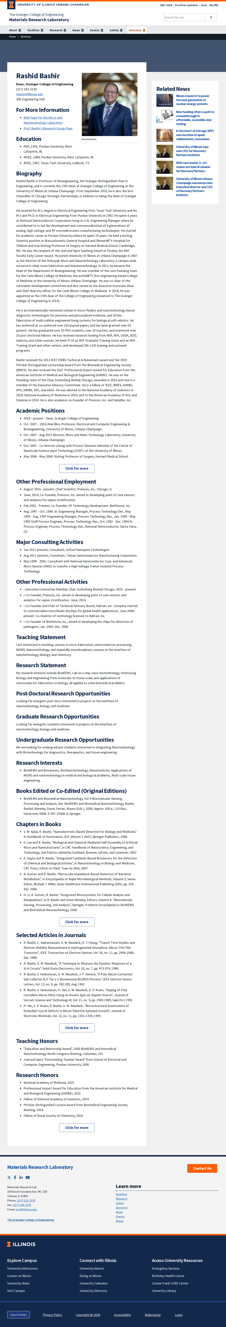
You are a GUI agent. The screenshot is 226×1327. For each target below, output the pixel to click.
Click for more (77, 468)
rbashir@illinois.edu (29, 94)
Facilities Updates (186, 5)
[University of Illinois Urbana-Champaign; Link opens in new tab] (48, 5)
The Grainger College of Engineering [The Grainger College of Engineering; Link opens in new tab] (36, 14)
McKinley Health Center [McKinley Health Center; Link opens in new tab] (168, 1276)
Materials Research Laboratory (40, 1167)
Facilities (121, 1194)
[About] (15, 30)
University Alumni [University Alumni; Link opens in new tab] (92, 1268)
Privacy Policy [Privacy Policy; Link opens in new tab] (52, 1315)
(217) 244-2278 (21, 1205)
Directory (122, 1207)
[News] (78, 30)
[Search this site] (184, 17)
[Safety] (116, 30)
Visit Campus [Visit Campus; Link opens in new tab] (16, 1291)
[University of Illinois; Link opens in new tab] (21, 1244)
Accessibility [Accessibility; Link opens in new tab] (122, 1315)
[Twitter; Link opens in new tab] (9, 1177)
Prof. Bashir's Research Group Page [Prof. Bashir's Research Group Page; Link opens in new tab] (48, 128)
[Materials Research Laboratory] (39, 19)
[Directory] (137, 30)
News (119, 1212)
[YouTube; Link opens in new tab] (28, 1177)
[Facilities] (35, 30)
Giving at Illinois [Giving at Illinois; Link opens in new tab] (90, 1276)
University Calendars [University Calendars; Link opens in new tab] (94, 1283)
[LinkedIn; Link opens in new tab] (21, 1177)
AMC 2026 (166, 5)
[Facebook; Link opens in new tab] (15, 1177)
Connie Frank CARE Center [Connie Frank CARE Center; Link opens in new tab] (170, 1283)
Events (120, 1216)
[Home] (12, 36)
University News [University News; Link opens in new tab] (18, 1283)
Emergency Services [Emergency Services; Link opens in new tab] (166, 1268)
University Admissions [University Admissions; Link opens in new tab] (22, 1268)
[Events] (96, 30)
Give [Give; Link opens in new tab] (204, 5)
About (120, 1221)
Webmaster (153, 1315)
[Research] (58, 30)
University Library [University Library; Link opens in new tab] (164, 1291)
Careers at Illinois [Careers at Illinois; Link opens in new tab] (19, 1276)
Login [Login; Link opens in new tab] (179, 1315)
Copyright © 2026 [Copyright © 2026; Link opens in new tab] (88, 1315)
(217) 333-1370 (26, 1200)
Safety (120, 1203)
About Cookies (18, 1314)
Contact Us (202, 1168)
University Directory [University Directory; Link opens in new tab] (93, 1291)
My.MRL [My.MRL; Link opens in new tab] (214, 5)
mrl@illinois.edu (26, 1209)
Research (121, 1198)
